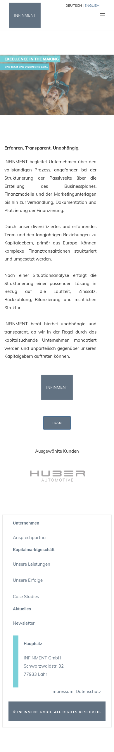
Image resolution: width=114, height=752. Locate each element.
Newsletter (23, 623)
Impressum (62, 691)
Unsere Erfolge (28, 580)
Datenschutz (88, 691)
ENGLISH (91, 5)
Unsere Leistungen (31, 564)
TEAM (57, 423)
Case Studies (26, 596)
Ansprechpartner (30, 537)
